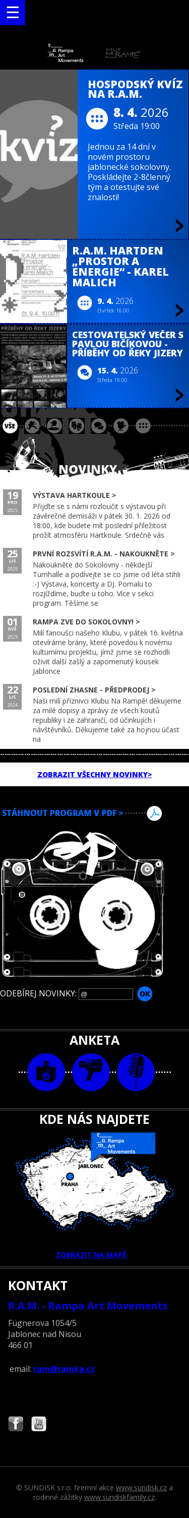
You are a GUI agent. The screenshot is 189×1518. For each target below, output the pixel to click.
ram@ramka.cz (64, 1368)
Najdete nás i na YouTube (38, 1425)
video (91, 1072)
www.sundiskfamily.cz (119, 1497)
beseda (99, 426)
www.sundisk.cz (141, 1487)
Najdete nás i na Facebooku (15, 1425)
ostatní (143, 426)
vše (10, 426)
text (136, 1072)
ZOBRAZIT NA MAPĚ (95, 1195)
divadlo (77, 426)
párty (54, 426)
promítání (121, 426)
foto (46, 1072)
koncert (32, 426)
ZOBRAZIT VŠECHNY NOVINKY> (94, 774)
